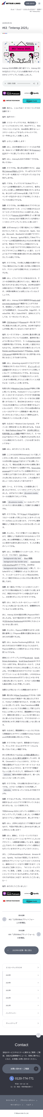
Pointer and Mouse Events (12, 351)
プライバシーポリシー (27, 1100)
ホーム (12, 9)
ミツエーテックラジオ (29, 9)
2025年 (39, 9)
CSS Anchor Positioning (13, 621)
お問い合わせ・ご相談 (20, 1068)
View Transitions (22, 695)
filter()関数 (28, 558)
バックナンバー (11, 1013)
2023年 (8, 990)
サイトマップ (10, 1100)
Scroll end (29, 657)
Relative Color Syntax (21, 388)
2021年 (8, 1005)
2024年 (8, 983)
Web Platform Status (14, 430)
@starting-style (34, 341)
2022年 (8, 998)
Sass (24, 514)
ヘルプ (28, 1105)
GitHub (15, 461)
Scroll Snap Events (26, 661)
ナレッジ (18, 9)
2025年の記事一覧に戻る (22, 950)
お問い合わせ (30, 3)
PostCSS (32, 514)
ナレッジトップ (11, 1023)
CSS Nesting (12, 322)
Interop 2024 (18, 215)
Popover (23, 322)
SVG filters (23, 555)
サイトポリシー (15, 1105)
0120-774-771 (21, 1078)
